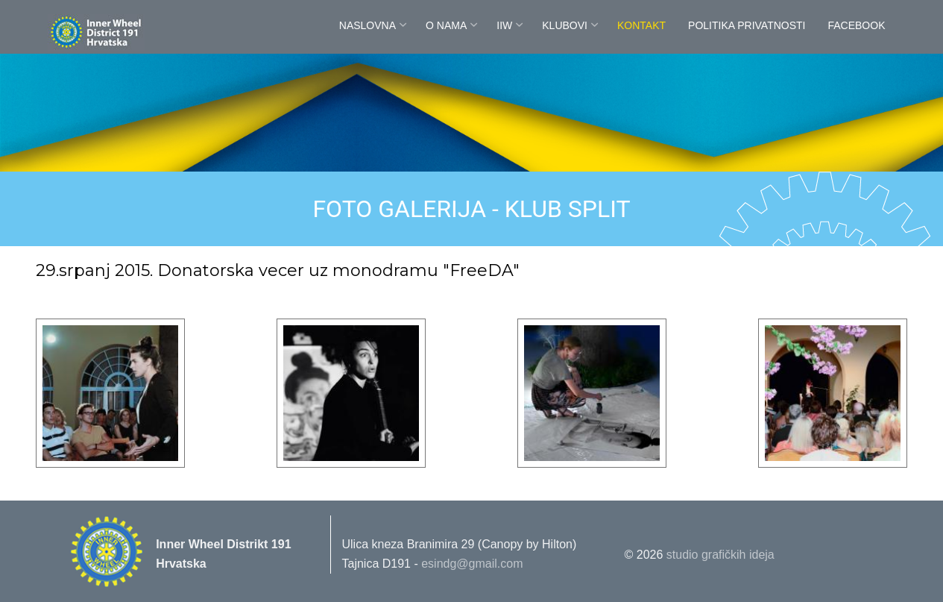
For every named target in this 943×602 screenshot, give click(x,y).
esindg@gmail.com (472, 563)
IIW (504, 25)
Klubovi (564, 25)
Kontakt (641, 25)
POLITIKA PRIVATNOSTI (746, 25)
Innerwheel (118, 31)
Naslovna (367, 25)
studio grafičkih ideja (720, 554)
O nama (446, 25)
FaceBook (856, 25)
